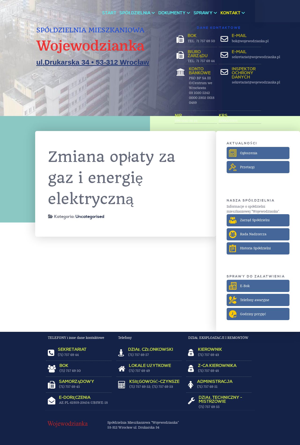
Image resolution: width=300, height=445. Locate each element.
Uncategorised (89, 216)
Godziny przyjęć (248, 314)
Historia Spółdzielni (250, 248)
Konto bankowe (200, 71)
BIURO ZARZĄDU (198, 54)
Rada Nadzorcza (248, 234)
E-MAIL (239, 35)
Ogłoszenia (243, 153)
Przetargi (242, 167)
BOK (192, 35)
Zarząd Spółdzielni (249, 220)
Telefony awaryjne (249, 300)
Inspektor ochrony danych (244, 73)
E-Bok (240, 286)
